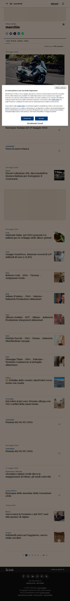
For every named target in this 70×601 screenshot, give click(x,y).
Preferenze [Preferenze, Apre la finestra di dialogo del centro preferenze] (27, 118)
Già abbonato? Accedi (35, 123)
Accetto (41, 118)
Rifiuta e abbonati (60, 87)
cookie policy (55, 99)
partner (7, 108)
